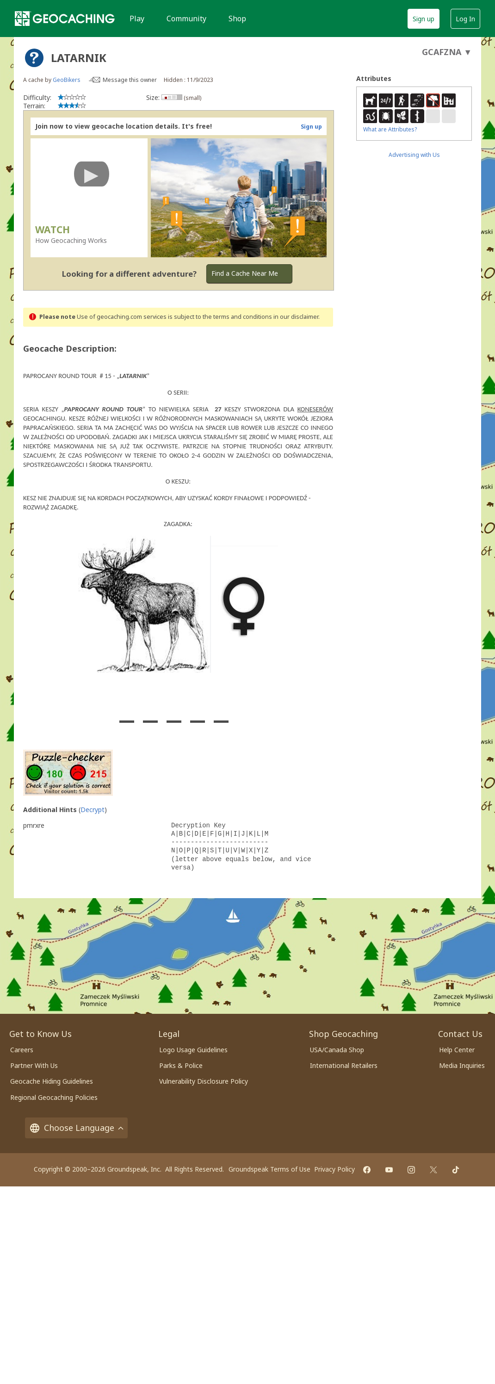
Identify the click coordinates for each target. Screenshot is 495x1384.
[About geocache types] (34, 58)
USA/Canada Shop (337, 1049)
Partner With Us (34, 1065)
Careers (21, 1049)
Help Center (457, 1049)
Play (137, 18)
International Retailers (343, 1065)
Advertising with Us (414, 155)
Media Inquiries (462, 1065)
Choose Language (76, 1128)
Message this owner (130, 80)
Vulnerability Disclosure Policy (203, 1081)
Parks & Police (181, 1065)
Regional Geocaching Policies (54, 1097)
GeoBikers (66, 80)
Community (186, 18)
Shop (237, 18)
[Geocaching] (65, 18)
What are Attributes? (390, 129)
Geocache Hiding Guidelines (51, 1081)
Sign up (423, 18)
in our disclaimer (295, 317)
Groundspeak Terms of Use (269, 1169)
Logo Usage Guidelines (193, 1049)
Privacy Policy (334, 1169)
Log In (465, 18)
